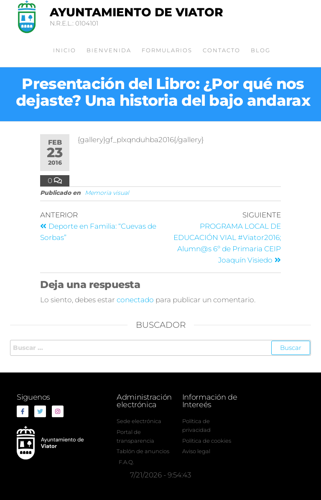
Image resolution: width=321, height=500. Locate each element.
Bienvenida (109, 50)
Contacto (221, 50)
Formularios (167, 50)
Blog (260, 50)
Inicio (64, 50)
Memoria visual (107, 192)
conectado (135, 300)
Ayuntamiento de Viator (136, 12)
